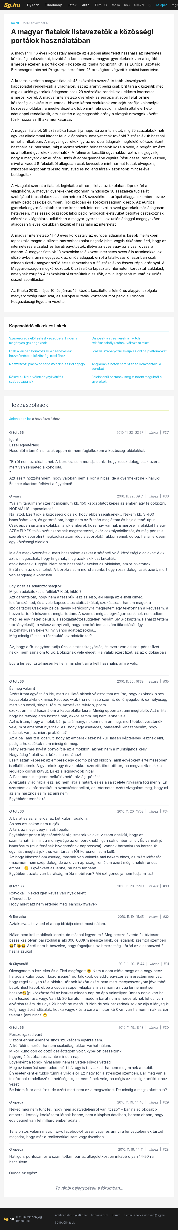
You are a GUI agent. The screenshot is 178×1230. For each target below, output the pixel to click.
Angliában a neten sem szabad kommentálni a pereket (126, 366)
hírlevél (139, 5)
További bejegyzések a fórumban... (89, 1188)
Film (98, 5)
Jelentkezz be (20, 419)
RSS (127, 5)
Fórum (116, 1215)
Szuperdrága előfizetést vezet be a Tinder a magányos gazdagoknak (43, 340)
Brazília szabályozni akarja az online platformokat (129, 351)
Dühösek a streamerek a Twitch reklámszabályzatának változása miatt (120, 340)
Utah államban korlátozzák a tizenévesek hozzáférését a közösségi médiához (40, 353)
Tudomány (53, 5)
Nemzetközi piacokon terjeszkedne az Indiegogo (47, 364)
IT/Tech (33, 5)
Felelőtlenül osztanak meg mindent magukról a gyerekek (127, 379)
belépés (161, 5)
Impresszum (99, 1215)
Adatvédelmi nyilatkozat (71, 1215)
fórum (116, 5)
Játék (72, 5)
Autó (85, 5)
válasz (153, 432)
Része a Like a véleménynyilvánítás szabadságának (36, 379)
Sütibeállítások (65, 1222)
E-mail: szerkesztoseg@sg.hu (144, 1215)
